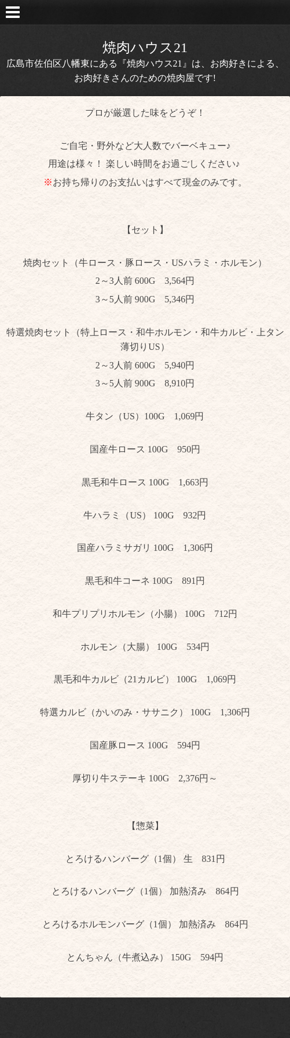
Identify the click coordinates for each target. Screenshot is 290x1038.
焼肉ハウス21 (145, 47)
